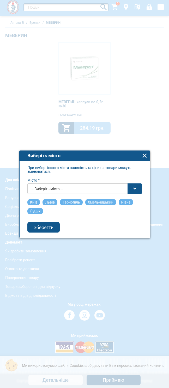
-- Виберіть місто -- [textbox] (47, 184)
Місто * (33, 176)
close (144, 151)
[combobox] (84, 184)
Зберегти (43, 223)
